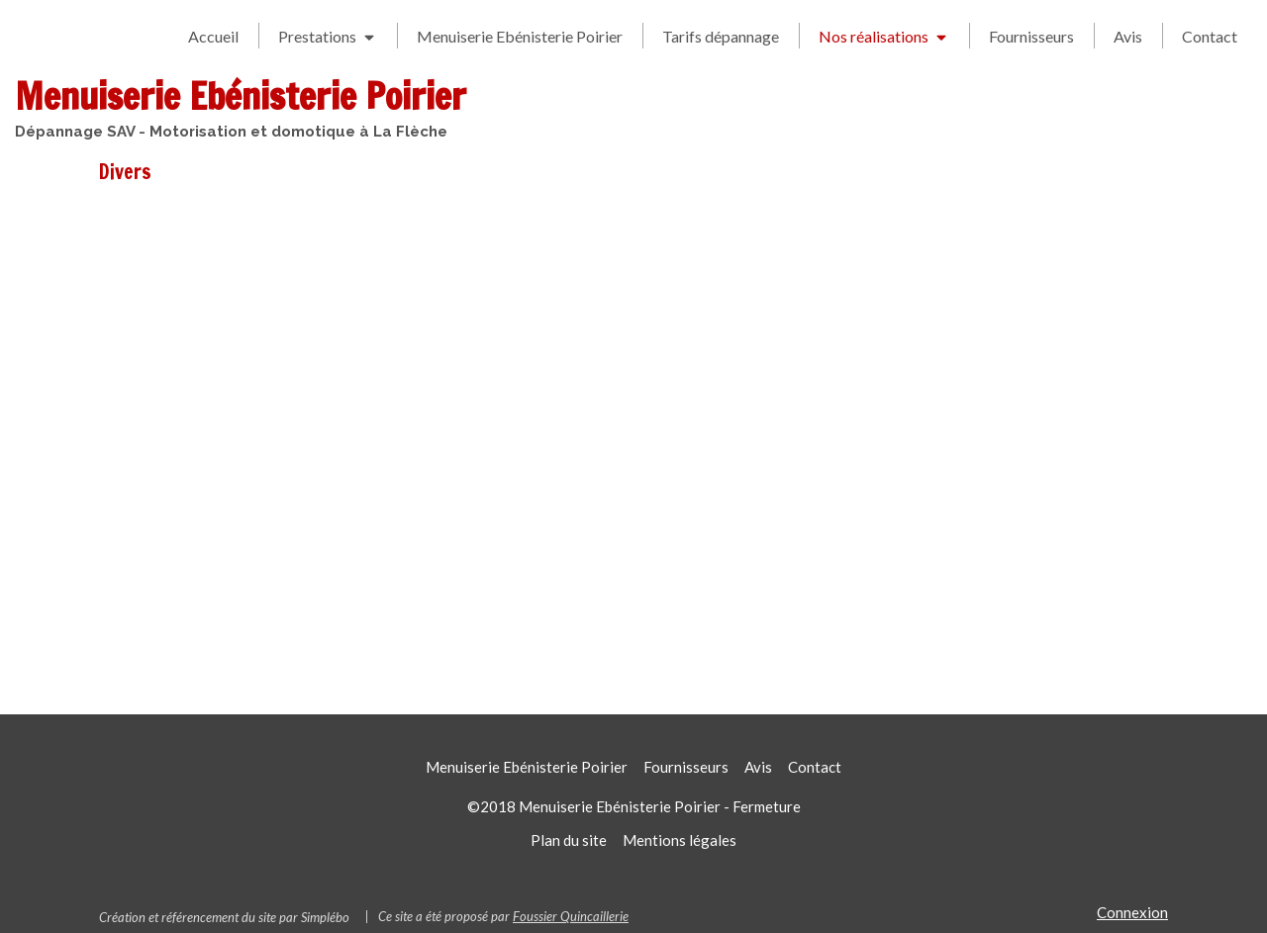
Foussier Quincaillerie (571, 916)
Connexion (1132, 912)
